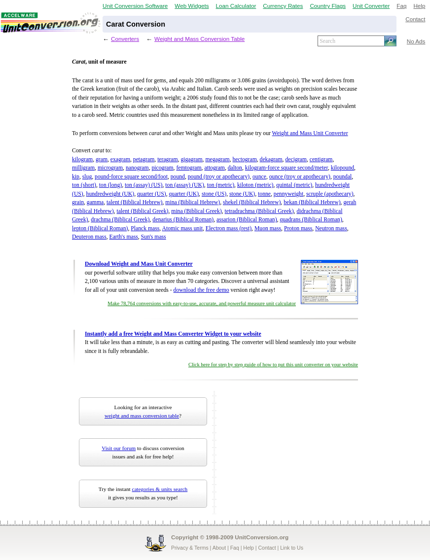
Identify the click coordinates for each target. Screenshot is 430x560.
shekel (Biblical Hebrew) (252, 202)
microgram (110, 168)
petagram (143, 159)
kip (75, 177)
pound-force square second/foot (131, 177)
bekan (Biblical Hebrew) (312, 202)
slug (87, 177)
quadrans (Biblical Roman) (311, 219)
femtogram (188, 168)
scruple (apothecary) (330, 194)
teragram (167, 159)
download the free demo (201, 290)
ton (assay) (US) (144, 185)
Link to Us (291, 548)
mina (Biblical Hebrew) (192, 202)
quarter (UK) (184, 194)
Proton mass (298, 228)
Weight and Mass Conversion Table (199, 38)
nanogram (137, 168)
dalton (235, 168)
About (219, 548)
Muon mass (267, 228)
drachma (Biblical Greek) (120, 219)
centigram (321, 159)
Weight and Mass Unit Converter (310, 133)
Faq (401, 5)
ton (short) (84, 185)
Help (419, 5)
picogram (162, 168)
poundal (342, 177)
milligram (83, 168)
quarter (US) (151, 194)
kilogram (82, 159)
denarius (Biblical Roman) (183, 219)
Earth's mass (123, 237)
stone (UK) (242, 194)
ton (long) (110, 185)
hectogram (244, 159)
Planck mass (145, 228)
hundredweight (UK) (110, 194)
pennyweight (288, 194)
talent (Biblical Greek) (142, 211)
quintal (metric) (294, 185)
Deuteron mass (89, 237)
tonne (264, 194)
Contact (415, 19)
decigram (295, 159)
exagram (120, 159)
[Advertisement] (280, 452)
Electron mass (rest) (228, 228)
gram (102, 159)
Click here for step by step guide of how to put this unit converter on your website (273, 364)
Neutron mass (331, 228)
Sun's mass (153, 237)
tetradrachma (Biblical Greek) (259, 211)
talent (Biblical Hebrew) (134, 202)
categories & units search (159, 489)
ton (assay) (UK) (184, 185)
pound (178, 177)
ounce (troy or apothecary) (299, 177)
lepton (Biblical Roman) (100, 228)
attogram (214, 168)
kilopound (342, 168)
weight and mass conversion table (142, 416)
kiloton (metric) (255, 185)
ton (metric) (220, 185)
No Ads (416, 41)
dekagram (271, 159)
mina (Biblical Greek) (196, 211)
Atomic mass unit (182, 228)
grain (78, 202)
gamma (95, 202)
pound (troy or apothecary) (219, 177)
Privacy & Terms (190, 548)
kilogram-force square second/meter (286, 168)
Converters (125, 38)
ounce (259, 177)
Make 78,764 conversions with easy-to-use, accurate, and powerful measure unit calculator (202, 303)
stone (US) (214, 194)
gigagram (191, 159)
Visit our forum (119, 448)
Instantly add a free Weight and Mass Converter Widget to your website (173, 334)
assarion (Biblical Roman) (246, 219)
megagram (217, 159)
